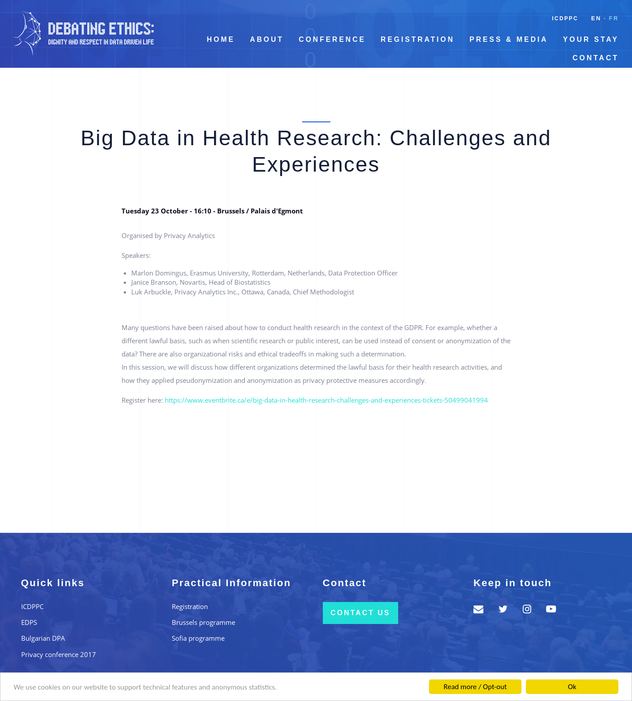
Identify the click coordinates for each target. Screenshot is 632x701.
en (596, 18)
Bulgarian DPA (43, 638)
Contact (596, 58)
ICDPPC (565, 18)
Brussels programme (203, 622)
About (267, 39)
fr (614, 18)
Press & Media (508, 39)
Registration (418, 39)
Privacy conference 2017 (58, 654)
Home (221, 39)
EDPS (29, 622)
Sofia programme (198, 638)
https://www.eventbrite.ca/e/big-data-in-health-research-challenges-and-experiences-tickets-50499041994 (326, 400)
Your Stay (591, 39)
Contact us (361, 613)
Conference (332, 39)
